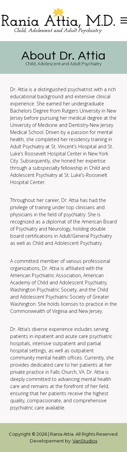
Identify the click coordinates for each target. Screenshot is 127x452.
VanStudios (84, 440)
